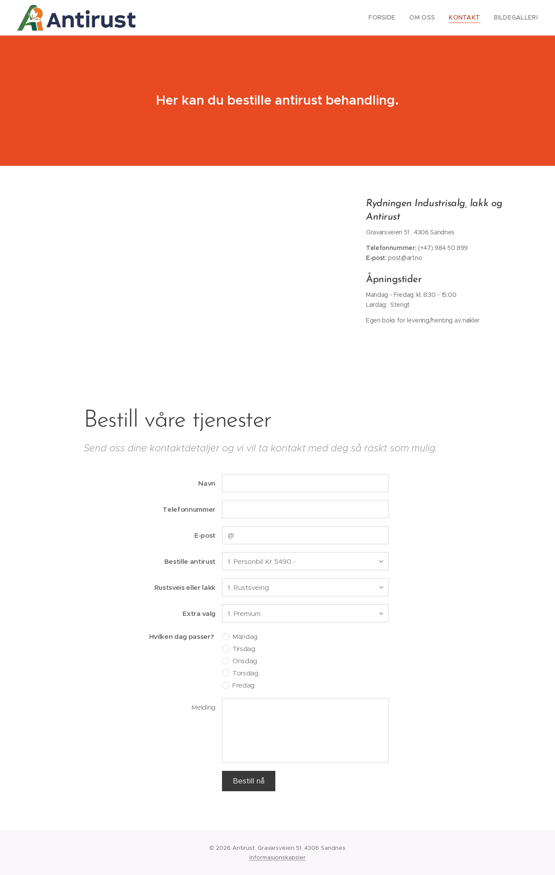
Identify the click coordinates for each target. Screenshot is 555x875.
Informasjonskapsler (277, 857)
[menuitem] (392, 18)
